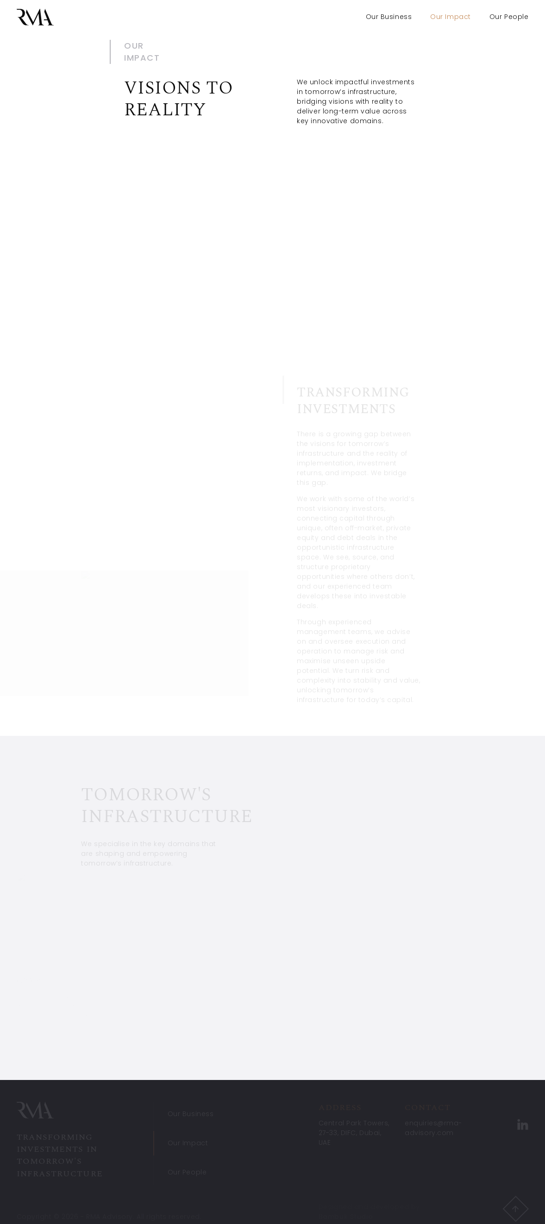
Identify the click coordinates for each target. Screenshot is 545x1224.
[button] (515, 1210)
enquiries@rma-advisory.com (433, 1128)
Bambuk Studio (346, 1217)
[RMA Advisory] (35, 17)
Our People (509, 16)
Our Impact (188, 1144)
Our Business (389, 16)
